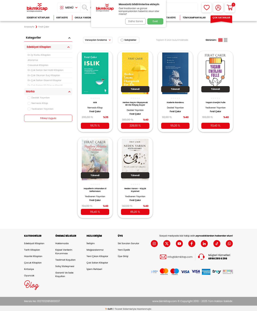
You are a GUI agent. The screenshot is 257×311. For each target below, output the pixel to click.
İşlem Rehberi (94, 267)
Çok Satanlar (221, 17)
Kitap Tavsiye (167, 17)
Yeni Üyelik (124, 248)
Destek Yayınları (39, 97)
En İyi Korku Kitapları (39, 55)
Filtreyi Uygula (48, 118)
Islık (95, 100)
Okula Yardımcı (84, 17)
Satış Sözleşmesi (64, 265)
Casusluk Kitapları (38, 65)
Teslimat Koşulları (65, 258)
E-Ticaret (117, 307)
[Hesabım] (218, 8)
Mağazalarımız (95, 248)
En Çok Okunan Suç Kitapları (44, 75)
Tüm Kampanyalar (194, 17)
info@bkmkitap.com (180, 255)
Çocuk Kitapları (33, 261)
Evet (155, 21)
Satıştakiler (128, 39)
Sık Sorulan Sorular (128, 242)
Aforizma (33, 60)
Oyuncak (29, 274)
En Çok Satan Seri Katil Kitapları (45, 70)
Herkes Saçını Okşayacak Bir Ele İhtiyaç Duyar (135, 102)
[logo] (37, 8)
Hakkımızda (62, 242)
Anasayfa (29, 26)
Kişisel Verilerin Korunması (63, 250)
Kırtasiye (62, 17)
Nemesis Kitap (38, 103)
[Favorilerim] (206, 8)
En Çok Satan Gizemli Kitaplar (44, 80)
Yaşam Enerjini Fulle (215, 100)
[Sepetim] (230, 8)
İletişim (91, 242)
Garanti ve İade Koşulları (64, 273)
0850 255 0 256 (217, 257)
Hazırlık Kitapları (33, 255)
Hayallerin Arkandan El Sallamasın (95, 187)
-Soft (109, 307)
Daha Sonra (134, 21)
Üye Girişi (123, 255)
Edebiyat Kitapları (38, 17)
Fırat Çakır (95, 109)
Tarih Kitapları (32, 248)
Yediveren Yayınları (40, 109)
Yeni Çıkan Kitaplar (97, 255)
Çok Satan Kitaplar (97, 261)
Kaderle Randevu (175, 100)
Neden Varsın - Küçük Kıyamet (135, 187)
